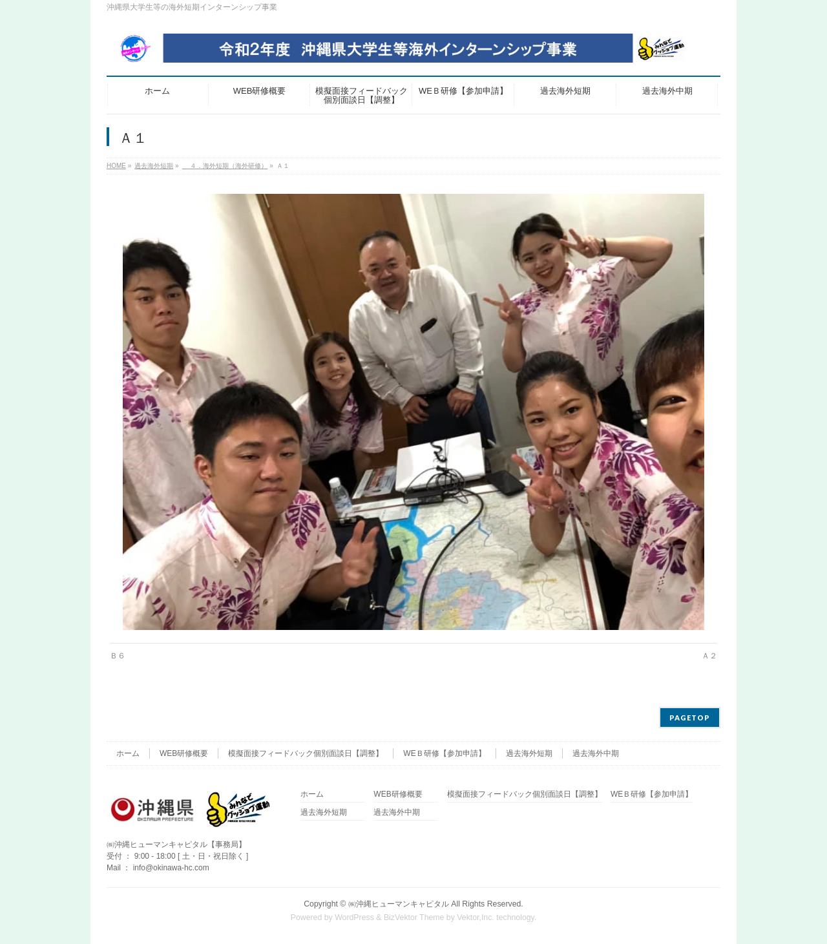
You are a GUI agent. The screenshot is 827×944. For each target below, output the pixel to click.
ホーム (128, 753)
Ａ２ (709, 655)
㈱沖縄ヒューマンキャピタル (398, 903)
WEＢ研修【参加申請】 (444, 753)
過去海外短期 (529, 753)
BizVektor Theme (414, 917)
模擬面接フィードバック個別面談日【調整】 (305, 753)
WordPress (354, 917)
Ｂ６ (117, 655)
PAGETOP (689, 717)
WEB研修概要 (184, 753)
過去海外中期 (595, 753)
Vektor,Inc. (475, 917)
